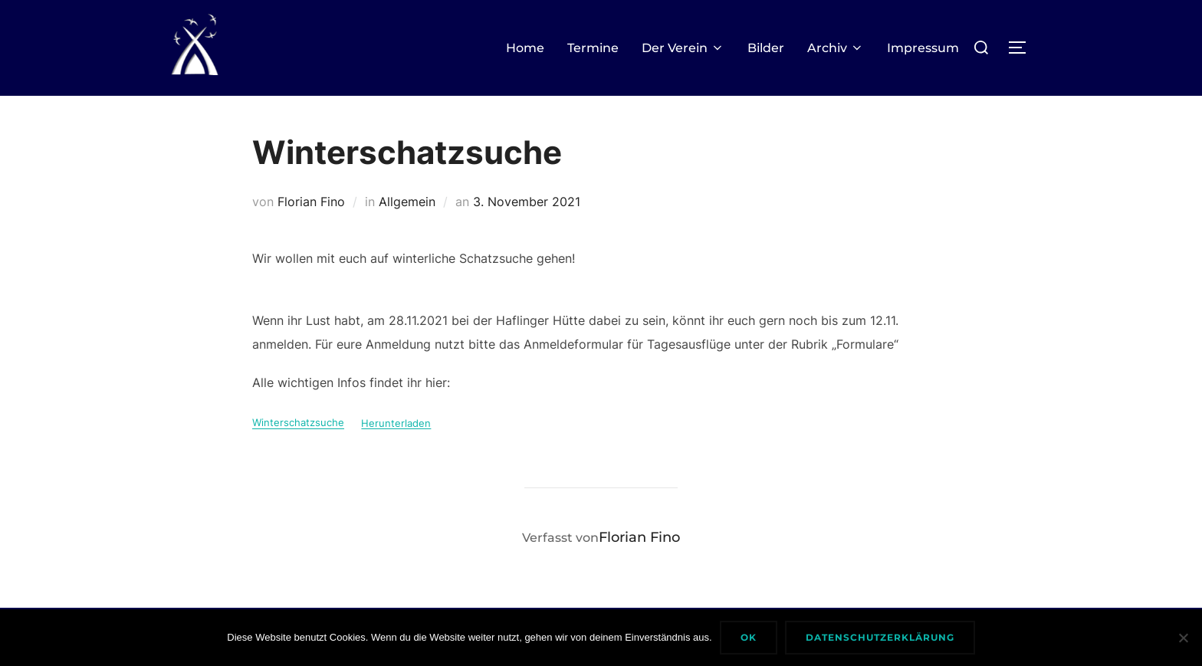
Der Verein (683, 48)
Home (525, 48)
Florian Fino (311, 201)
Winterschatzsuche (298, 423)
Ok (749, 637)
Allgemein (407, 201)
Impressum (923, 48)
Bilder (765, 48)
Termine (593, 48)
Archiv (835, 48)
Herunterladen (396, 423)
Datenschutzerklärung (880, 637)
